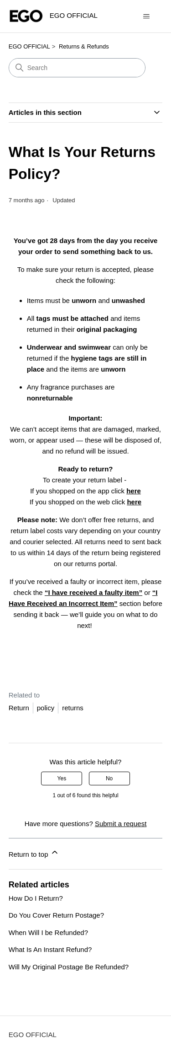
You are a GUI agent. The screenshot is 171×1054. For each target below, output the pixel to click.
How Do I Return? (36, 898)
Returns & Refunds (84, 46)
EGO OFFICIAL (29, 46)
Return (19, 708)
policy (45, 708)
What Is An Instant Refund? (50, 949)
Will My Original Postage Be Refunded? (69, 967)
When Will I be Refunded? (48, 932)
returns (72, 708)
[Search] (77, 68)
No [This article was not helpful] (109, 778)
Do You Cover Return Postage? (56, 915)
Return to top (34, 853)
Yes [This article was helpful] (62, 778)
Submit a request (120, 823)
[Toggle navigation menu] (146, 16)
